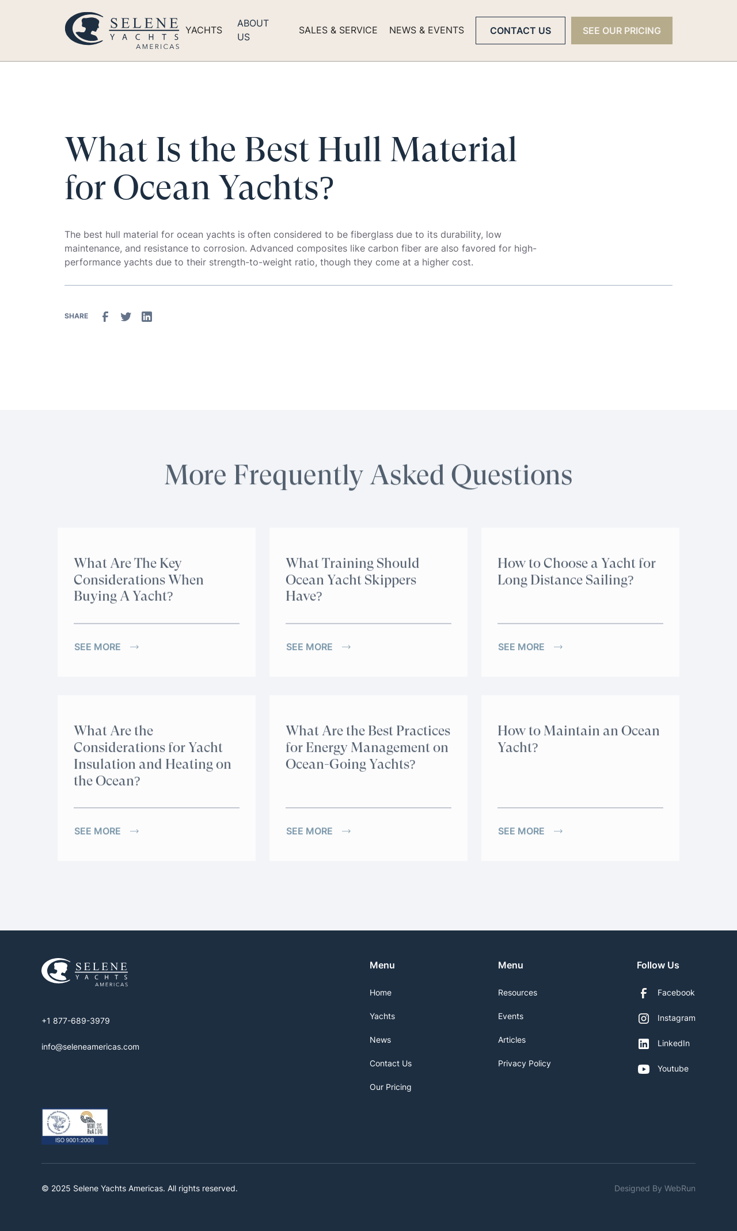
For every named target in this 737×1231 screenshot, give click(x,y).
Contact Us (520, 30)
